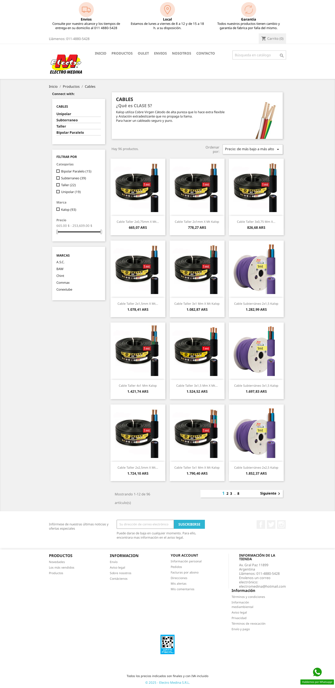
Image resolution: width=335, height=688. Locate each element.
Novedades (57, 562)
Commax (63, 282)
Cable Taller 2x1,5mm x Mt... (138, 304)
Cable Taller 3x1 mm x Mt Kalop (197, 304)
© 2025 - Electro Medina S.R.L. (167, 682)
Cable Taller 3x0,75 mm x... (256, 222)
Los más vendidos (61, 567)
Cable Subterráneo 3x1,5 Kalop (256, 385)
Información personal (186, 561)
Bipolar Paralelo (70, 132)
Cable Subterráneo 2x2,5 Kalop (256, 467)
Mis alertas (179, 583)
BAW (59, 269)
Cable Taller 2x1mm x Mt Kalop (197, 222)
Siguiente (271, 493)
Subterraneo (67, 120)
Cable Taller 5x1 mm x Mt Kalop (197, 467)
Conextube (64, 289)
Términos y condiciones (248, 597)
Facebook (261, 524)
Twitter (271, 524)
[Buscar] (259, 55)
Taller (61, 126)
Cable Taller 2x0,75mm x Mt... (138, 222)
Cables (62, 106)
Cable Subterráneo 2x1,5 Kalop (256, 304)
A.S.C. (60, 262)
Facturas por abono (184, 572)
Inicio (100, 53)
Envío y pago (241, 629)
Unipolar (63, 114)
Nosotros (181, 53)
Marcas (63, 255)
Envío (114, 562)
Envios (160, 53)
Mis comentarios (182, 589)
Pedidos (176, 567)
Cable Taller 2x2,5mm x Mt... (138, 467)
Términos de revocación (249, 623)
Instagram (281, 524)
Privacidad (239, 618)
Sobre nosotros (120, 573)
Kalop (68, 209)
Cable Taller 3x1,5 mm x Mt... (197, 385)
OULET (143, 53)
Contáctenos (119, 579)
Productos (122, 53)
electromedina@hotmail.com (262, 586)
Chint (60, 275)
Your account (184, 555)
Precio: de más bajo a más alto (253, 149)
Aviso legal (117, 567)
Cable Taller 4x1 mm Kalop (138, 385)
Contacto (205, 53)
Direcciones (179, 578)
